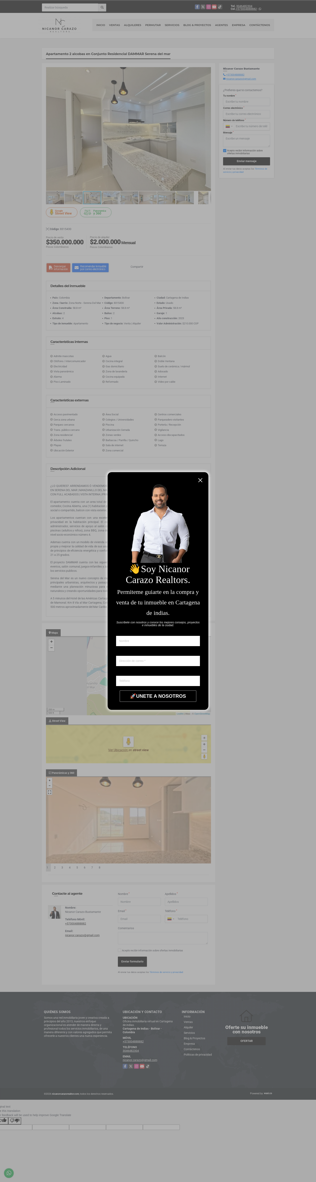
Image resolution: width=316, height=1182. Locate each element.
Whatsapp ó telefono (128, 672)
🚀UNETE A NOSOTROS (158, 696)
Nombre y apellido (127, 632)
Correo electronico (127, 652)
